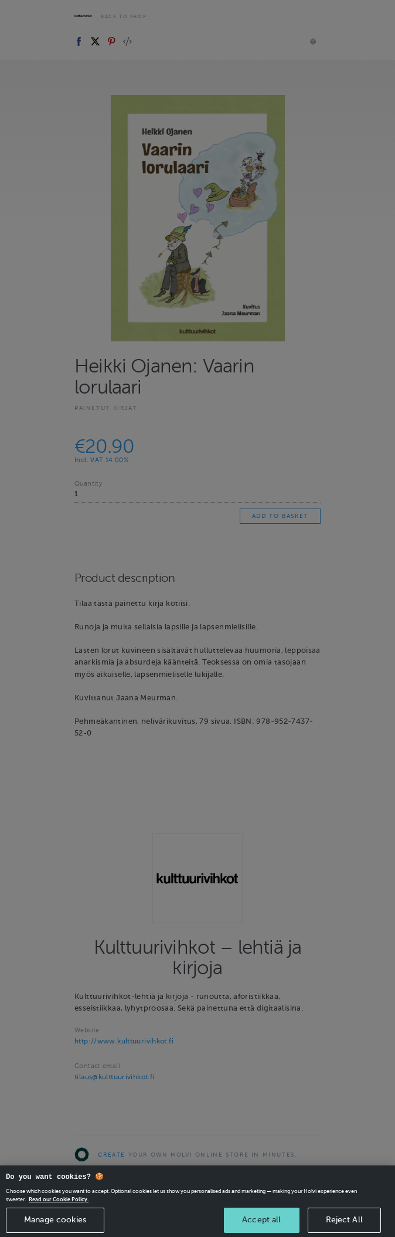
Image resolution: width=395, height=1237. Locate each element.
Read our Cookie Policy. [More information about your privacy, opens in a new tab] (58, 1221)
